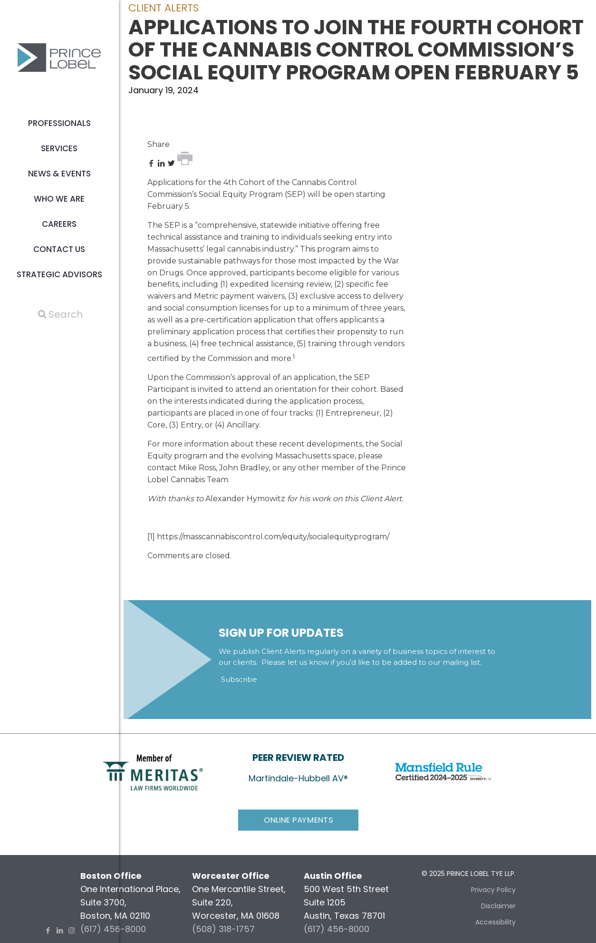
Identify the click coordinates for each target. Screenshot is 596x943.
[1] (151, 536)
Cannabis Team (199, 479)
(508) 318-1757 (223, 929)
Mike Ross (197, 467)
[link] (153, 771)
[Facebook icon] (47, 930)
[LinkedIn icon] (59, 930)
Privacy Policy (493, 889)
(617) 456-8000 (336, 929)
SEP (295, 194)
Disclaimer (498, 906)
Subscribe (239, 679)
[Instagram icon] (71, 930)
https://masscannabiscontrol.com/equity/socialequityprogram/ (273, 536)
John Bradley (244, 467)
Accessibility (495, 922)
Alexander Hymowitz (245, 498)
